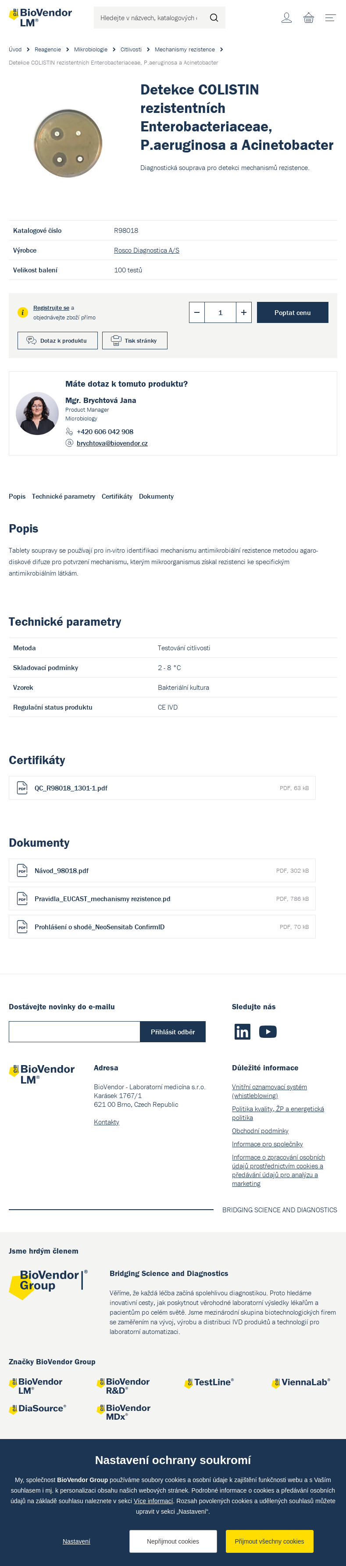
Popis (17, 496)
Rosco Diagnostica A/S (146, 250)
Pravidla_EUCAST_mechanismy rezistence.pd (172, 898)
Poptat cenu (293, 312)
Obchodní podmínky (260, 1130)
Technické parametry (63, 496)
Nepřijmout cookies (173, 1541)
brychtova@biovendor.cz (112, 443)
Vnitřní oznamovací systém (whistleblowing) (269, 1091)
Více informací (153, 1500)
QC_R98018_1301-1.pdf (172, 787)
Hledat (214, 18)
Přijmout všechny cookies (269, 1541)
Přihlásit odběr (173, 1031)
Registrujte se (51, 308)
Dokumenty (156, 496)
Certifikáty (117, 496)
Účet (287, 18)
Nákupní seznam (309, 18)
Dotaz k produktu (63, 340)
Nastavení (76, 1541)
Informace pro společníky (267, 1143)
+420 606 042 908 (105, 431)
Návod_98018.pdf (172, 870)
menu (333, 14)
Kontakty (106, 1121)
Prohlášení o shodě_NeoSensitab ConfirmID (172, 926)
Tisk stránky (141, 340)
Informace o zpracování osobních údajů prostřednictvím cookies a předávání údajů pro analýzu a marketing (278, 1170)
